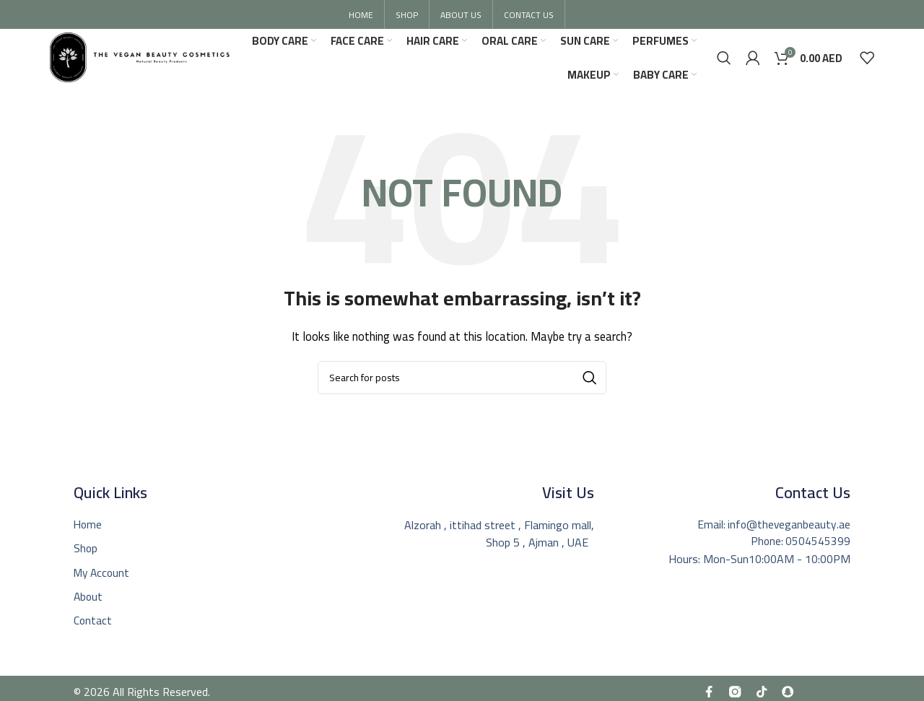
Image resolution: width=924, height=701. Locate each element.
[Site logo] (147, 58)
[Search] (724, 59)
